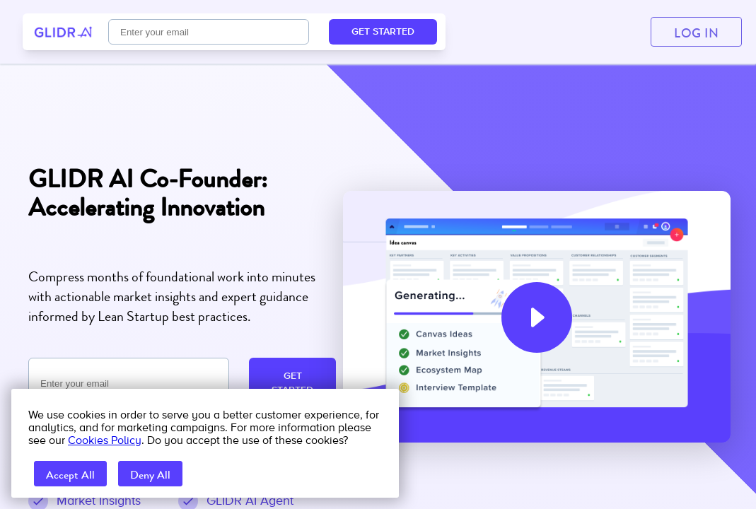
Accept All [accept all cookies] (70, 475)
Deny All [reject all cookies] (150, 475)
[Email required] (128, 383)
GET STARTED (292, 383)
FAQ (337, 31)
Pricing (269, 31)
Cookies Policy (104, 440)
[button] (536, 317)
